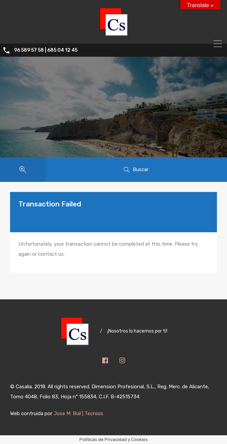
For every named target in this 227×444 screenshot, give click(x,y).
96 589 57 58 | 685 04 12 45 (45, 50)
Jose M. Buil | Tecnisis (78, 413)
